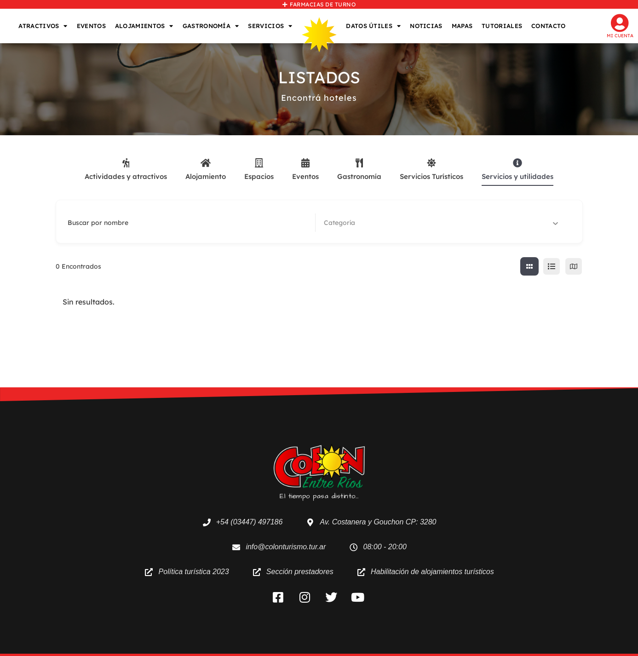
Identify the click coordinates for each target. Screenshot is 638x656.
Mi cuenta (620, 36)
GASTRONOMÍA (211, 26)
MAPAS (462, 25)
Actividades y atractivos (126, 169)
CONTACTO (548, 25)
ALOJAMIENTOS (144, 26)
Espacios (259, 169)
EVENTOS (91, 25)
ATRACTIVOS (42, 26)
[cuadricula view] (529, 266)
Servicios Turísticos (431, 169)
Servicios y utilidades (517, 169)
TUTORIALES (502, 25)
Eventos (305, 169)
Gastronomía (359, 169)
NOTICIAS (426, 25)
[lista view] (551, 266)
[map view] (573, 266)
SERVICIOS (270, 26)
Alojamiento (205, 169)
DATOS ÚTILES (373, 26)
